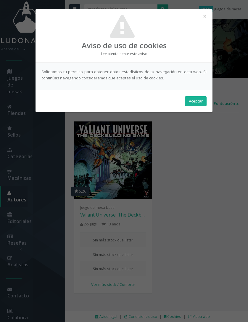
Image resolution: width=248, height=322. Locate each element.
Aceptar (196, 101)
